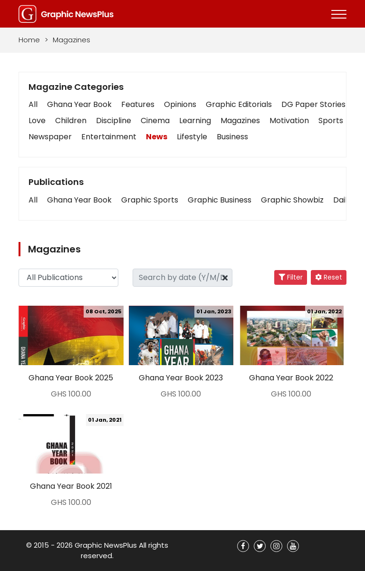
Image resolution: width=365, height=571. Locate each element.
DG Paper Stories (313, 104)
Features (137, 104)
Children (70, 120)
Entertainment (108, 136)
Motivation (289, 120)
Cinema (155, 120)
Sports (330, 120)
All (33, 104)
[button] (33, 200)
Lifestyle (192, 136)
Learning (195, 120)
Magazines (240, 120)
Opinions (180, 104)
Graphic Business (219, 199)
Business (232, 136)
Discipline (113, 120)
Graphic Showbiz (292, 199)
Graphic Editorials (239, 104)
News (156, 136)
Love (37, 120)
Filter (291, 277)
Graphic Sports (149, 199)
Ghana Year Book (79, 104)
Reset (328, 277)
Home (29, 40)
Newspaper (50, 136)
